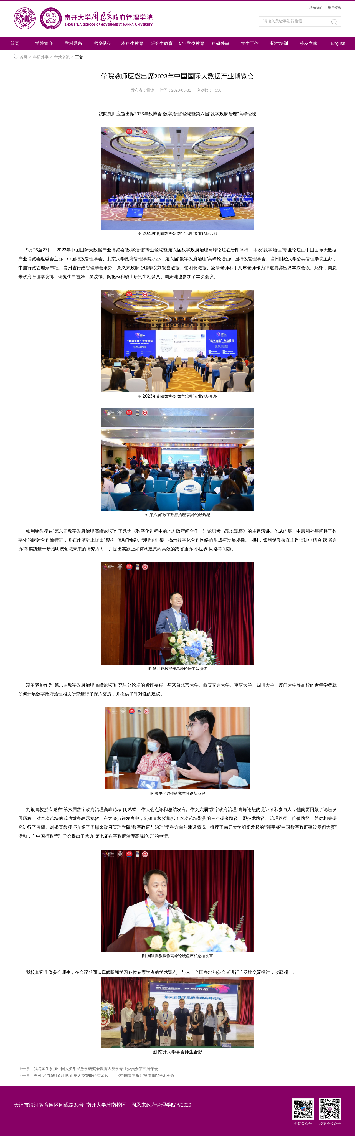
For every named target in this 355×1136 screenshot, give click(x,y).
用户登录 (334, 7)
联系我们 (316, 7)
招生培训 (279, 43)
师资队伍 (103, 43)
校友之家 (309, 43)
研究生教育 (162, 43)
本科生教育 (132, 43)
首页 (14, 43)
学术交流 (62, 57)
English (338, 43)
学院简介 (44, 43)
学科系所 (73, 43)
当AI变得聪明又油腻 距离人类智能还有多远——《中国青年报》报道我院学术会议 (104, 1075)
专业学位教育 (191, 43)
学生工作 (250, 43)
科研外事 (220, 43)
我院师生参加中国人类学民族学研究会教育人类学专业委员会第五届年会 (96, 1068)
